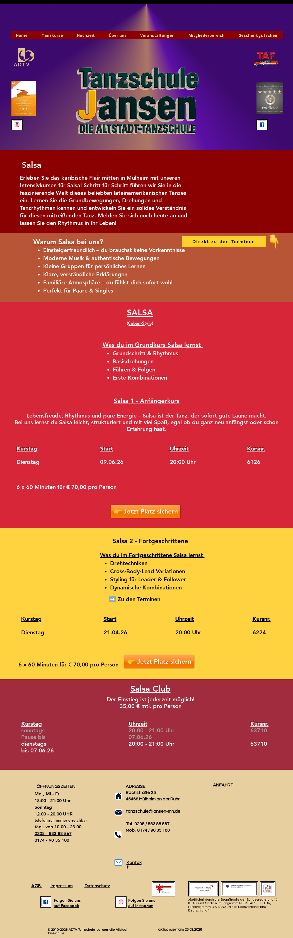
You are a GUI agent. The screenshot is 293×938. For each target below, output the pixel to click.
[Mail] (118, 812)
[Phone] (118, 834)
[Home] (118, 796)
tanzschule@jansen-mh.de (153, 811)
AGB (36, 885)
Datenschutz (97, 885)
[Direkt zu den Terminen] (224, 241)
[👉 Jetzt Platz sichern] (145, 511)
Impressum (61, 885)
